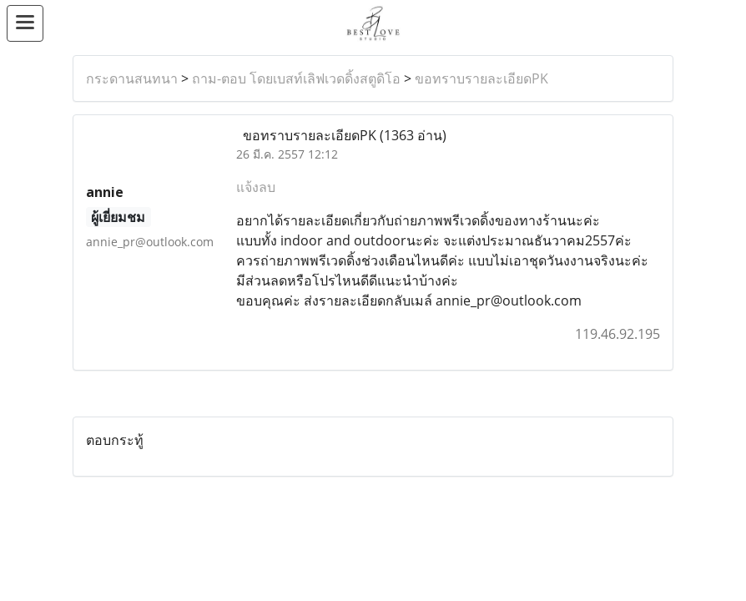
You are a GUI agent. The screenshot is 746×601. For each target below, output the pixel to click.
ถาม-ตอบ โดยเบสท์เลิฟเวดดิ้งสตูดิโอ (296, 78)
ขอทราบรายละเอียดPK (481, 78)
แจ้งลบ (255, 187)
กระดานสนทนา (132, 78)
